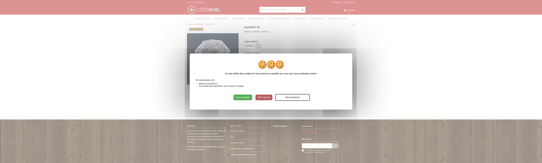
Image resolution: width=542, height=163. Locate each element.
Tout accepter (242, 97)
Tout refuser (263, 97)
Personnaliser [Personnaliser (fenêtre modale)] (292, 97)
